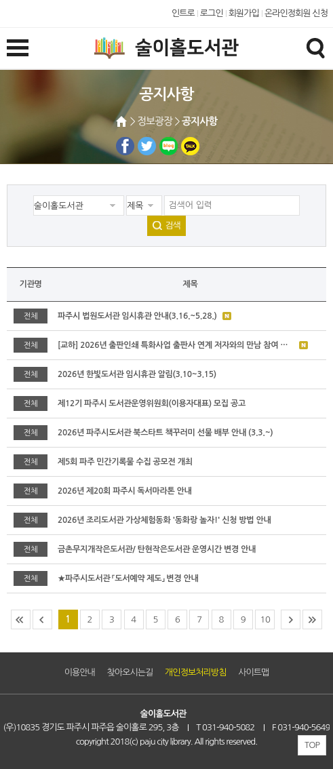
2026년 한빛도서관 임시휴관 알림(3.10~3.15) (137, 374)
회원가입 (244, 13)
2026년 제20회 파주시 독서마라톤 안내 (125, 491)
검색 (172, 225)
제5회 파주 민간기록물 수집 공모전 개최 (125, 462)
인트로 (183, 13)
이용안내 (79, 672)
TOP (312, 745)
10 (265, 619)
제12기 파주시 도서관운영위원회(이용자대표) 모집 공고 (152, 403)
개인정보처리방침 (195, 672)
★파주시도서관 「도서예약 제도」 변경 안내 (128, 578)
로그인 (211, 13)
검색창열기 (315, 47)
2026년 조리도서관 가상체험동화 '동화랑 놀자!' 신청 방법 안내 (164, 520)
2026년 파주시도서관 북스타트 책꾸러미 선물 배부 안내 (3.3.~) (165, 433)
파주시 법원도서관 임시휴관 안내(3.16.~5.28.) (137, 316)
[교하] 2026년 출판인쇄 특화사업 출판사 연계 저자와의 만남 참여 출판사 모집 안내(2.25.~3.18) (176, 345)
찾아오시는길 (130, 672)
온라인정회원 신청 (296, 13)
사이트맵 (253, 672)
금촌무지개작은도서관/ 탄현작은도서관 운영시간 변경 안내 (157, 549)
